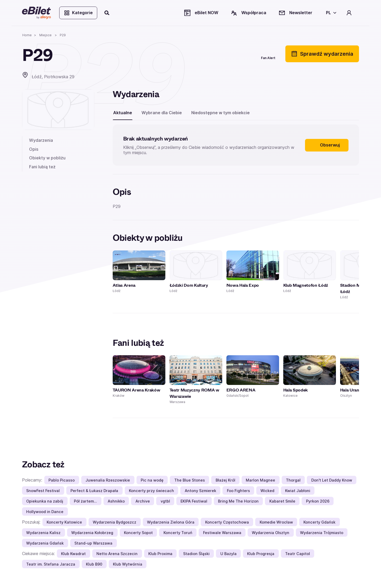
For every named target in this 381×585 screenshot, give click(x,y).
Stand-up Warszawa (93, 543)
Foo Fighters (238, 490)
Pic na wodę (152, 480)
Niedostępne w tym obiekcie (220, 112)
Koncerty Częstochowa (227, 522)
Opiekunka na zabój (44, 501)
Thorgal (293, 480)
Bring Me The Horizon (238, 501)
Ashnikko (116, 501)
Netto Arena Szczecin (117, 553)
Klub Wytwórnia (127, 564)
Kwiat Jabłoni (297, 490)
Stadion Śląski (196, 553)
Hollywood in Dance (44, 511)
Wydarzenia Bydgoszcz (114, 522)
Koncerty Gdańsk (319, 522)
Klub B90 (94, 564)
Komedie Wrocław (276, 522)
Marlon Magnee (260, 480)
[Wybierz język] (330, 13)
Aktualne (122, 112)
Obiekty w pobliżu (47, 157)
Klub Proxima (160, 553)
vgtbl (165, 501)
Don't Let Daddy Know (331, 480)
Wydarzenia (41, 140)
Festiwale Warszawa (222, 532)
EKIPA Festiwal (194, 501)
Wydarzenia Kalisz (43, 532)
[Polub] (244, 53)
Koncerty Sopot (138, 532)
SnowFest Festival (43, 490)
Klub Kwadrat (73, 553)
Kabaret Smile (282, 501)
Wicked (267, 490)
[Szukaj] (107, 13)
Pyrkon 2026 (317, 501)
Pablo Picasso (61, 480)
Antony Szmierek (200, 490)
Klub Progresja (260, 553)
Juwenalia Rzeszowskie (107, 480)
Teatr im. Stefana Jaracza (50, 564)
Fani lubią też (42, 166)
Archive (142, 501)
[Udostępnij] (225, 53)
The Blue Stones (189, 480)
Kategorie (78, 13)
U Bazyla (228, 553)
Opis (33, 149)
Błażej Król (225, 480)
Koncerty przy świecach (151, 490)
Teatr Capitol (297, 553)
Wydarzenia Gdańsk (45, 543)
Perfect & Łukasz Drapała (94, 490)
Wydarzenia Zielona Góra (170, 522)
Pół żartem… (85, 501)
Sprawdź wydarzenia (322, 54)
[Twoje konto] (349, 13)
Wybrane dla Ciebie (161, 112)
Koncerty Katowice (64, 522)
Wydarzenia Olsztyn (270, 532)
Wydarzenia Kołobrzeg (92, 532)
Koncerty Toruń (178, 532)
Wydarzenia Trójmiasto (321, 532)
